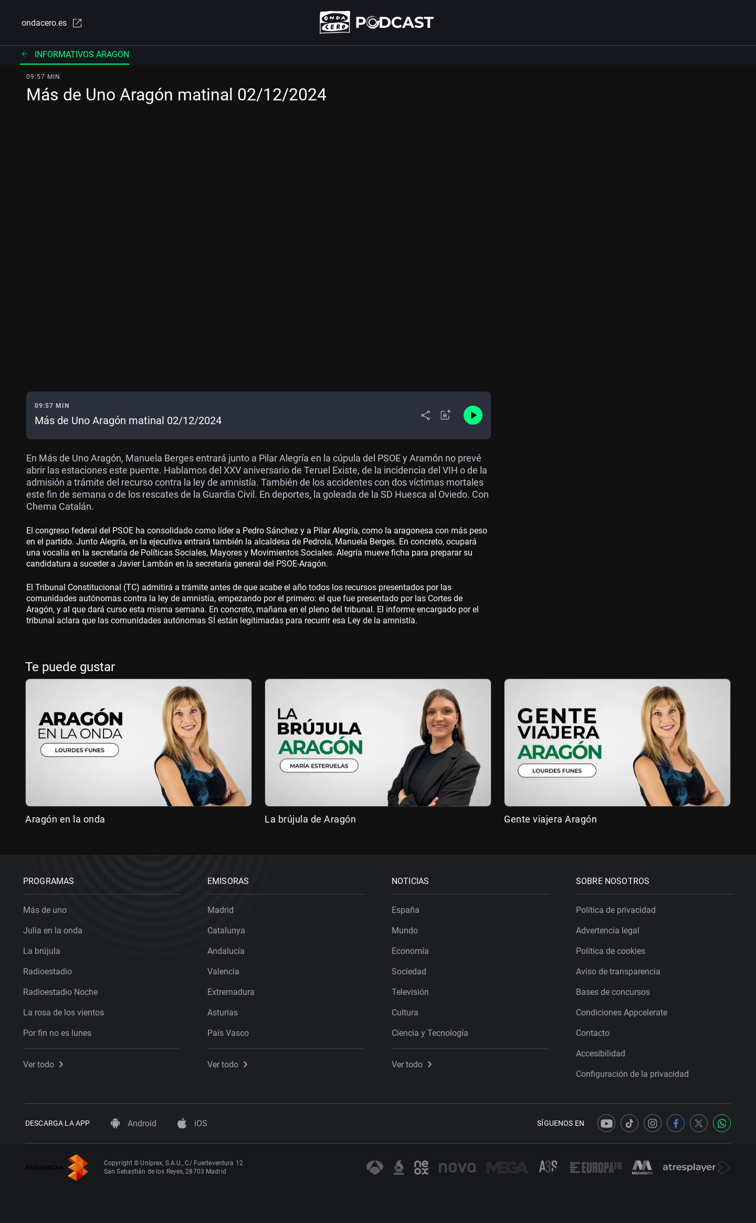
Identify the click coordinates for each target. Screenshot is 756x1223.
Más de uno (47, 908)
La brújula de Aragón (310, 819)
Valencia (225, 969)
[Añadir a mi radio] (445, 416)
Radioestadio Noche (62, 990)
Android (133, 1123)
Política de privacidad (618, 908)
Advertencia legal (610, 928)
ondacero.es (50, 23)
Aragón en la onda (65, 819)
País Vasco (230, 1031)
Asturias (224, 1010)
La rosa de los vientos (65, 1010)
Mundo (407, 928)
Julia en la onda (55, 928)
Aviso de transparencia (620, 969)
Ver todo (45, 1062)
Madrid (222, 908)
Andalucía (228, 949)
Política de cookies (612, 949)
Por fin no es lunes (59, 1031)
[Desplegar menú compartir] (425, 416)
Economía (412, 949)
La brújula (43, 949)
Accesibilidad (602, 1051)
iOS (192, 1123)
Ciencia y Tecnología (432, 1031)
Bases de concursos (615, 990)
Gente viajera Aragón (550, 819)
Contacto (595, 1031)
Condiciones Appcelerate (623, 1010)
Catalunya (228, 928)
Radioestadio (49, 969)
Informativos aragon (74, 55)
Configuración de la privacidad (634, 1072)
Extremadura (233, 990)
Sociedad (411, 969)
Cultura (407, 1010)
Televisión (412, 990)
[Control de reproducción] (473, 416)
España (408, 908)
